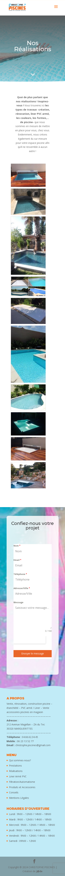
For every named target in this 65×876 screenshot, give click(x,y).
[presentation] (30, 640)
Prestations (15, 765)
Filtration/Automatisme (22, 781)
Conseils (13, 792)
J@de (39, 871)
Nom (17, 545)
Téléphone (20, 574)
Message (18, 602)
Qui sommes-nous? (20, 760)
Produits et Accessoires (22, 787)
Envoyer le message (32, 653)
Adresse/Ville (22, 588)
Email (17, 560)
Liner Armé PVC (18, 776)
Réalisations (16, 771)
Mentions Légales (19, 797)
